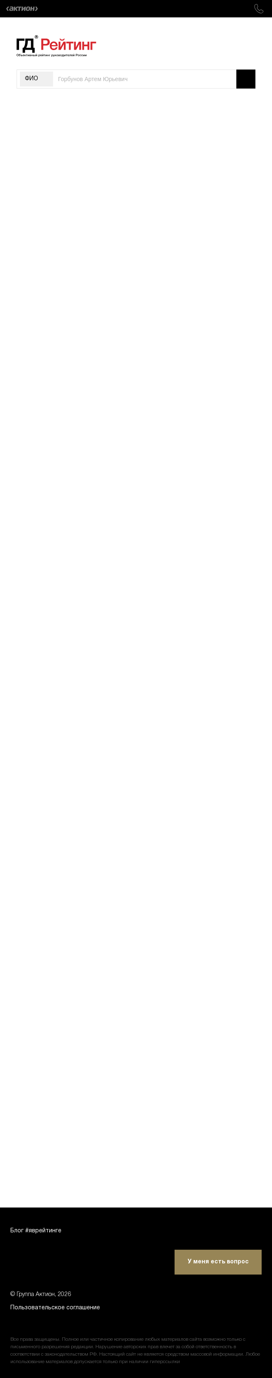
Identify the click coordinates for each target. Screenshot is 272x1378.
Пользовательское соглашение (55, 1308)
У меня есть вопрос (218, 1262)
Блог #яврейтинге (35, 1231)
